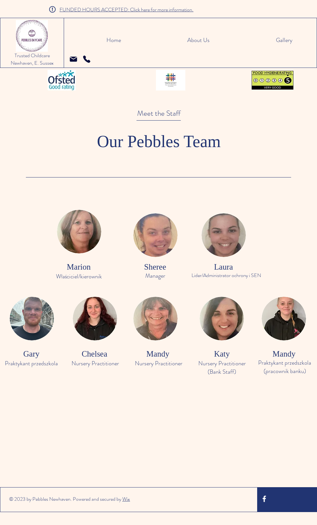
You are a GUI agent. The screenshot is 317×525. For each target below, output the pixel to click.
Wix (126, 499)
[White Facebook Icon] (264, 499)
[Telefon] (86, 59)
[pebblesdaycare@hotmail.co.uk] (73, 59)
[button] (170, 40)
